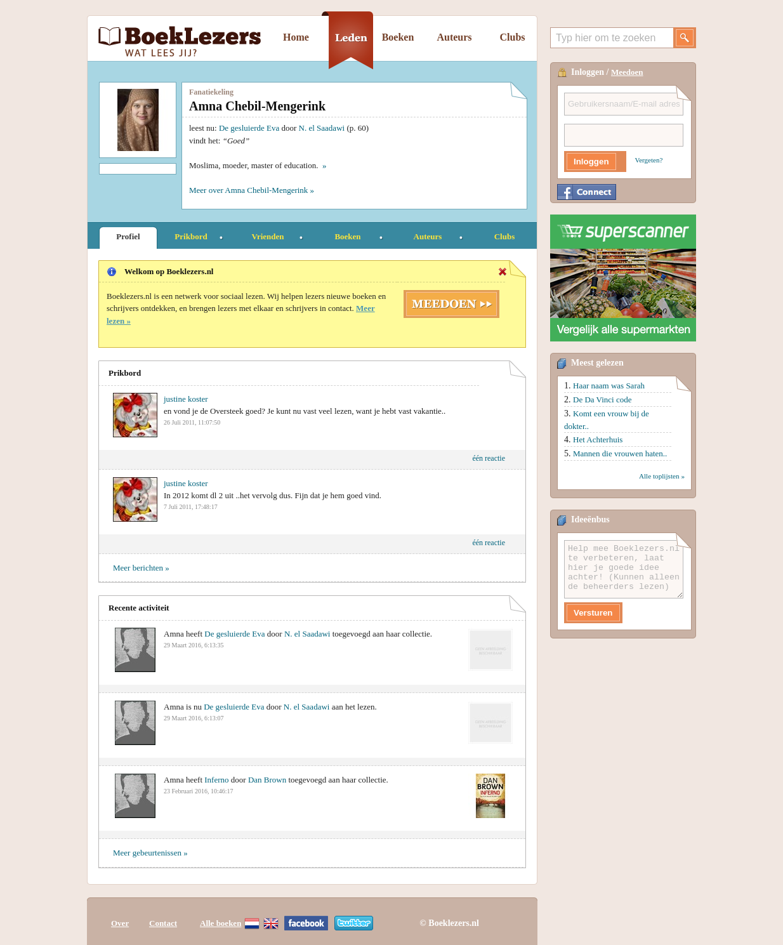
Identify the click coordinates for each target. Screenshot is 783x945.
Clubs (512, 37)
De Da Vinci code (602, 399)
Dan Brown (267, 779)
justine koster (186, 399)
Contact (163, 921)
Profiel (128, 236)
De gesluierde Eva (249, 128)
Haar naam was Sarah (609, 385)
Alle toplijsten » (662, 476)
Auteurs (454, 37)
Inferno (216, 779)
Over (120, 921)
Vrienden (267, 236)
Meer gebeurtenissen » (150, 852)
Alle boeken (220, 921)
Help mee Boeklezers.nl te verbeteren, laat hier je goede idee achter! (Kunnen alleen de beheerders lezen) (623, 569)
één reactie (488, 458)
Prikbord (190, 236)
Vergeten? (649, 160)
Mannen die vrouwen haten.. (620, 453)
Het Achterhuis (597, 439)
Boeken (398, 37)
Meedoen (627, 72)
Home (296, 37)
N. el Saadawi (322, 128)
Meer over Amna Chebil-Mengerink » (251, 190)
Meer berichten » (141, 567)
